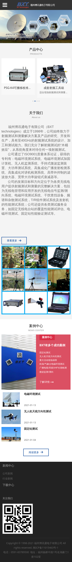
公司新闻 (8, 473)
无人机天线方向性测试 (37, 411)
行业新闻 (8, 478)
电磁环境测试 (32, 394)
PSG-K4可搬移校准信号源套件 (23, 88)
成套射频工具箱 (54, 88)
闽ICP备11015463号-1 (45, 547)
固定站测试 (31, 428)
